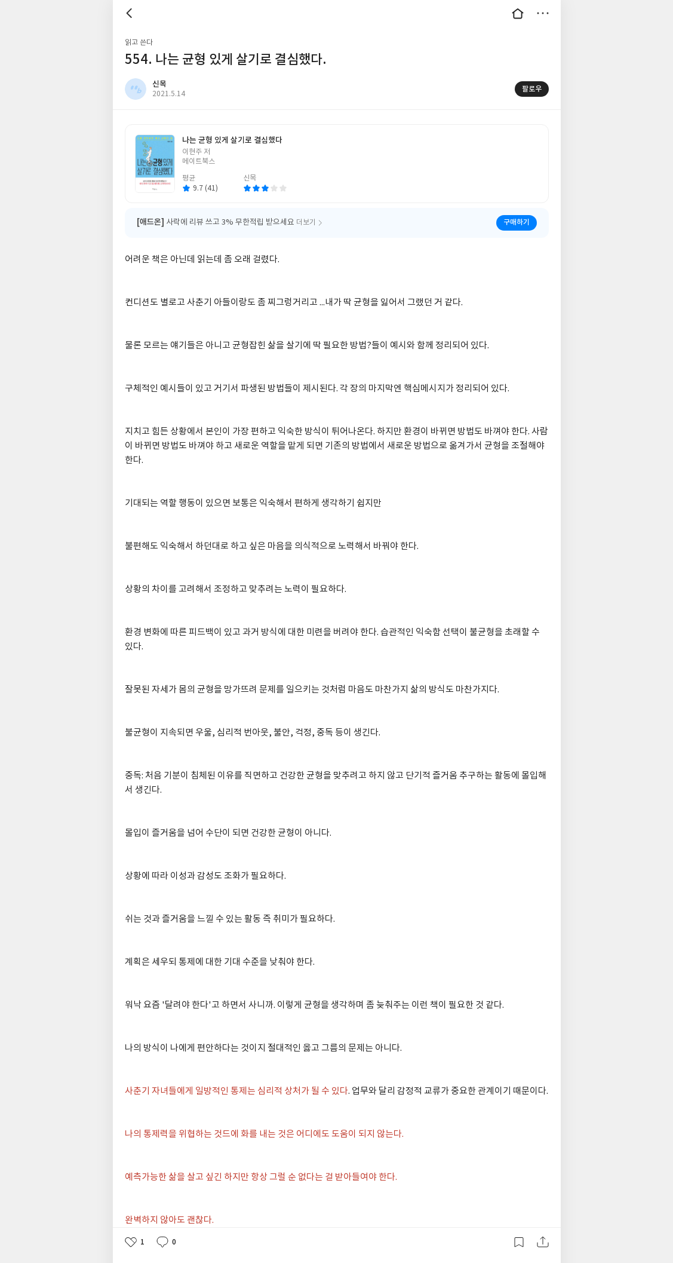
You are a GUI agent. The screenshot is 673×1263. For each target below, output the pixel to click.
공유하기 (543, 1242)
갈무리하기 (519, 1242)
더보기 (543, 13)
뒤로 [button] (131, 13)
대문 (518, 13)
